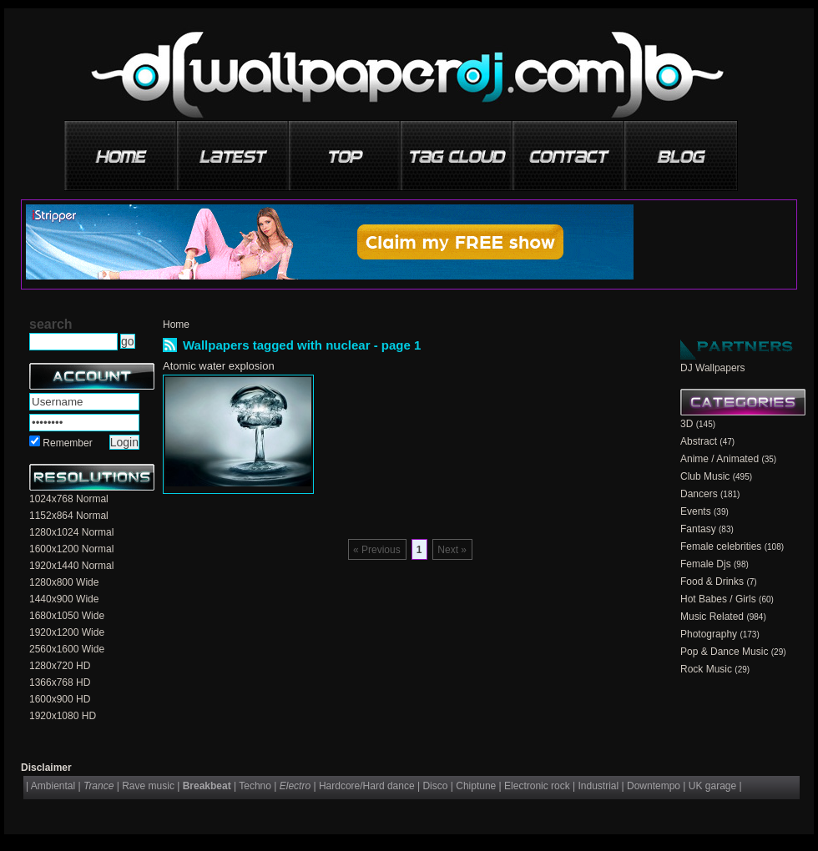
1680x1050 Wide (66, 616)
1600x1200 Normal (71, 549)
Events (695, 511)
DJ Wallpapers (712, 368)
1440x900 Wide (63, 599)
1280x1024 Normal (71, 532)
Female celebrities (720, 546)
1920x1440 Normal (71, 566)
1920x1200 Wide (66, 632)
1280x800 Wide (63, 582)
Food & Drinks (712, 581)
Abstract (698, 441)
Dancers (699, 494)
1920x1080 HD (62, 716)
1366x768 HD (59, 682)
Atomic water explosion (219, 366)
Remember (67, 443)
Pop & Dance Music (724, 651)
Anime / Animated (719, 459)
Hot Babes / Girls (718, 599)
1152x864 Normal (69, 515)
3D (686, 424)
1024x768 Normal (69, 499)
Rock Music (706, 669)
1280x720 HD (59, 666)
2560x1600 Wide (66, 649)
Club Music (705, 476)
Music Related (712, 616)
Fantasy (698, 529)
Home (176, 324)
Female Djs (705, 564)
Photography (708, 634)
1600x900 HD (59, 699)
